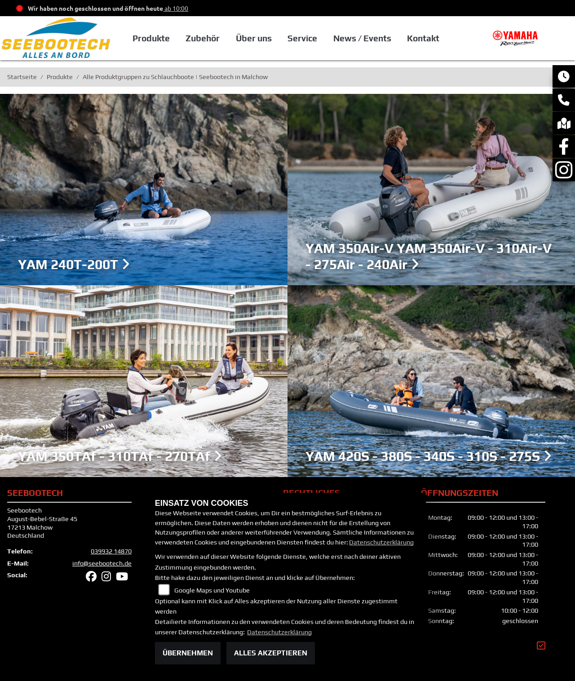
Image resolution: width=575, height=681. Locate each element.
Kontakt (423, 38)
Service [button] (302, 38)
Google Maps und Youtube (212, 590)
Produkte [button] (151, 38)
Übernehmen (188, 653)
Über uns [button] (254, 38)
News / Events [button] (362, 38)
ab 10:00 (175, 8)
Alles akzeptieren (270, 653)
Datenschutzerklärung (381, 542)
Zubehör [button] (203, 38)
